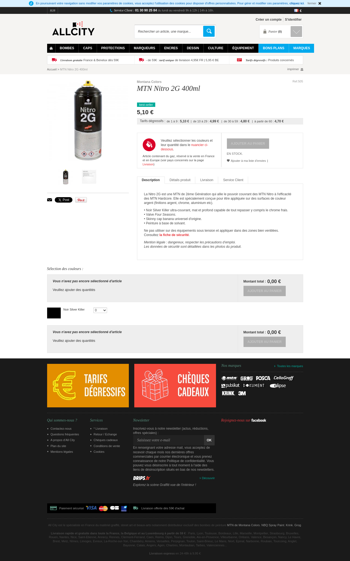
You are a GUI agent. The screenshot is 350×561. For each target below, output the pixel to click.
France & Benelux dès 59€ (89, 60)
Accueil (52, 69)
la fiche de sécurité (174, 235)
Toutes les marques (290, 366)
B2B (52, 10)
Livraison (148, 164)
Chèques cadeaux (106, 440)
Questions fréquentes (65, 434)
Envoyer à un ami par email (49, 200)
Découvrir (208, 478)
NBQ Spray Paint (272, 525)
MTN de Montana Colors (243, 525)
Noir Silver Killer (74, 309)
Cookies (99, 451)
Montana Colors (149, 82)
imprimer (293, 69)
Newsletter (141, 420)
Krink (289, 525)
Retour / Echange (105, 434)
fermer (312, 3)
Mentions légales (62, 451)
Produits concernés (270, 60)
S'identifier (293, 19)
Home (51, 48)
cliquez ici (297, 3)
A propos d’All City (63, 440)
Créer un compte (269, 19)
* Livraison (101, 428)
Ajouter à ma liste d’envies (248, 160)
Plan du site (58, 446)
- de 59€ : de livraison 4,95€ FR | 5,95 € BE (182, 60)
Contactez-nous (61, 428)
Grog (297, 525)
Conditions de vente (107, 446)
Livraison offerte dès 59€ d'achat (162, 508)
